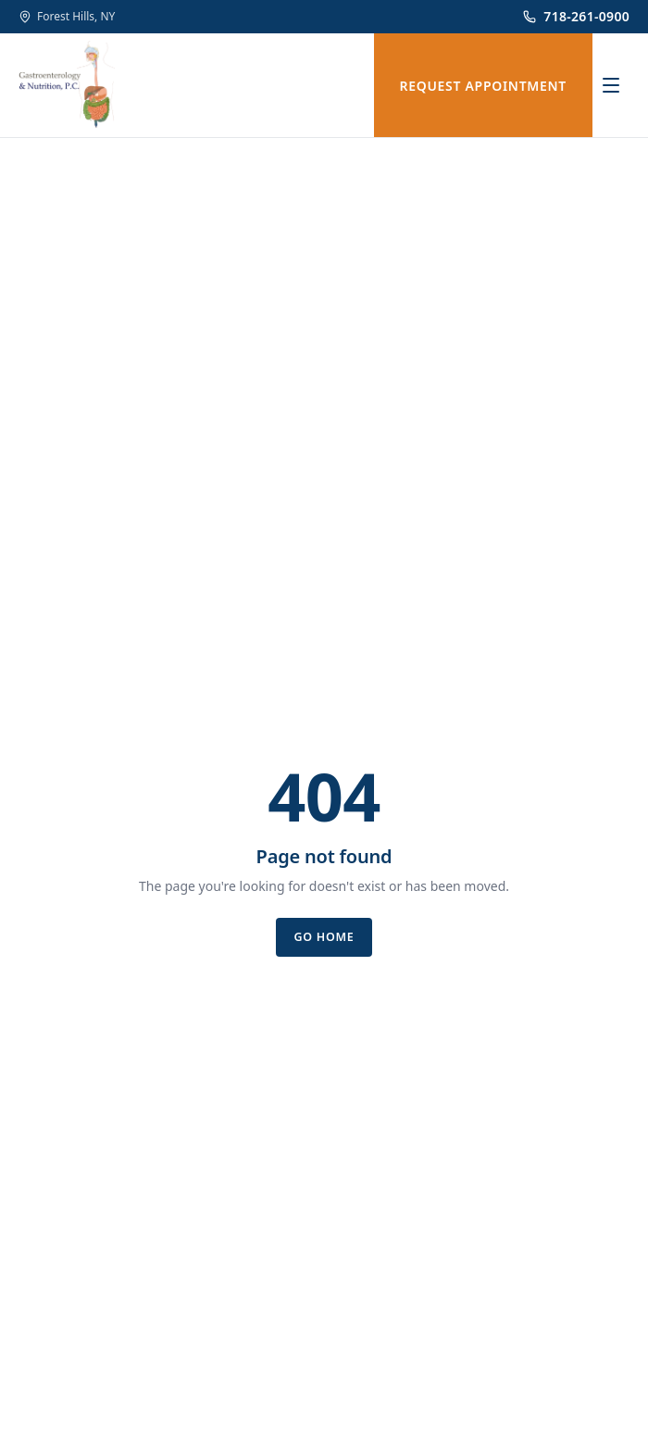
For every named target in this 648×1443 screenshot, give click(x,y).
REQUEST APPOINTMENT (483, 85)
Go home (323, 937)
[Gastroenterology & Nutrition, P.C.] (67, 85)
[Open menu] (610, 85)
